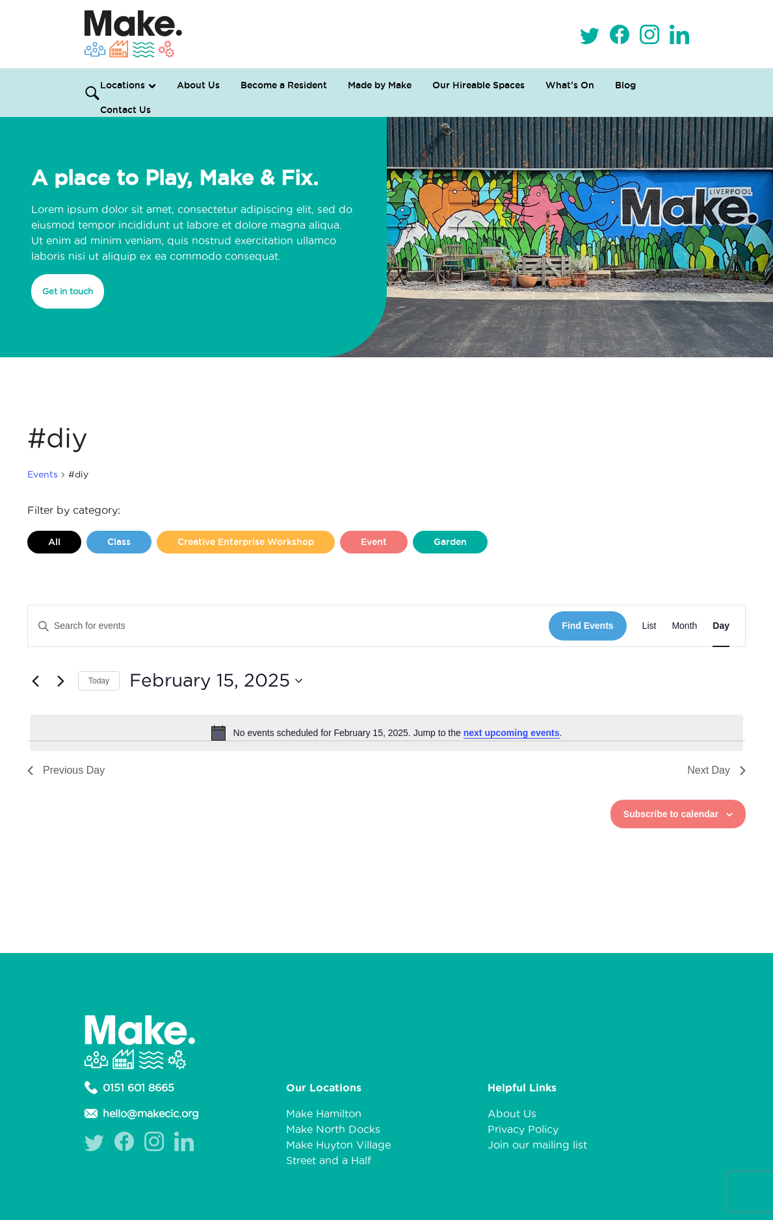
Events (42, 474)
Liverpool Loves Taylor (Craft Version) (134, 570)
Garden (450, 542)
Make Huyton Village (338, 1144)
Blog (625, 85)
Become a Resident (284, 85)
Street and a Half (328, 1160)
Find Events (587, 625)
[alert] (386, 733)
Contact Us (125, 110)
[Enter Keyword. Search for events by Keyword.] (288, 625)
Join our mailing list (537, 1144)
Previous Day (66, 770)
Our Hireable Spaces (478, 85)
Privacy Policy (523, 1129)
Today (98, 680)
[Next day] (60, 681)
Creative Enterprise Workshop (245, 542)
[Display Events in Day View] (721, 625)
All (54, 542)
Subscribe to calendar (670, 814)
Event (374, 542)
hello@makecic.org (142, 1113)
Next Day (716, 770)
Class (119, 542)
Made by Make (380, 85)
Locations (122, 85)
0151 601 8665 (129, 1087)
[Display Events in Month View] (684, 625)
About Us (198, 85)
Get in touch (67, 291)
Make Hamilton (323, 1113)
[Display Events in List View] (649, 625)
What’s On (569, 85)
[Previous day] (35, 681)
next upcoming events (512, 733)
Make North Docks (333, 1129)
